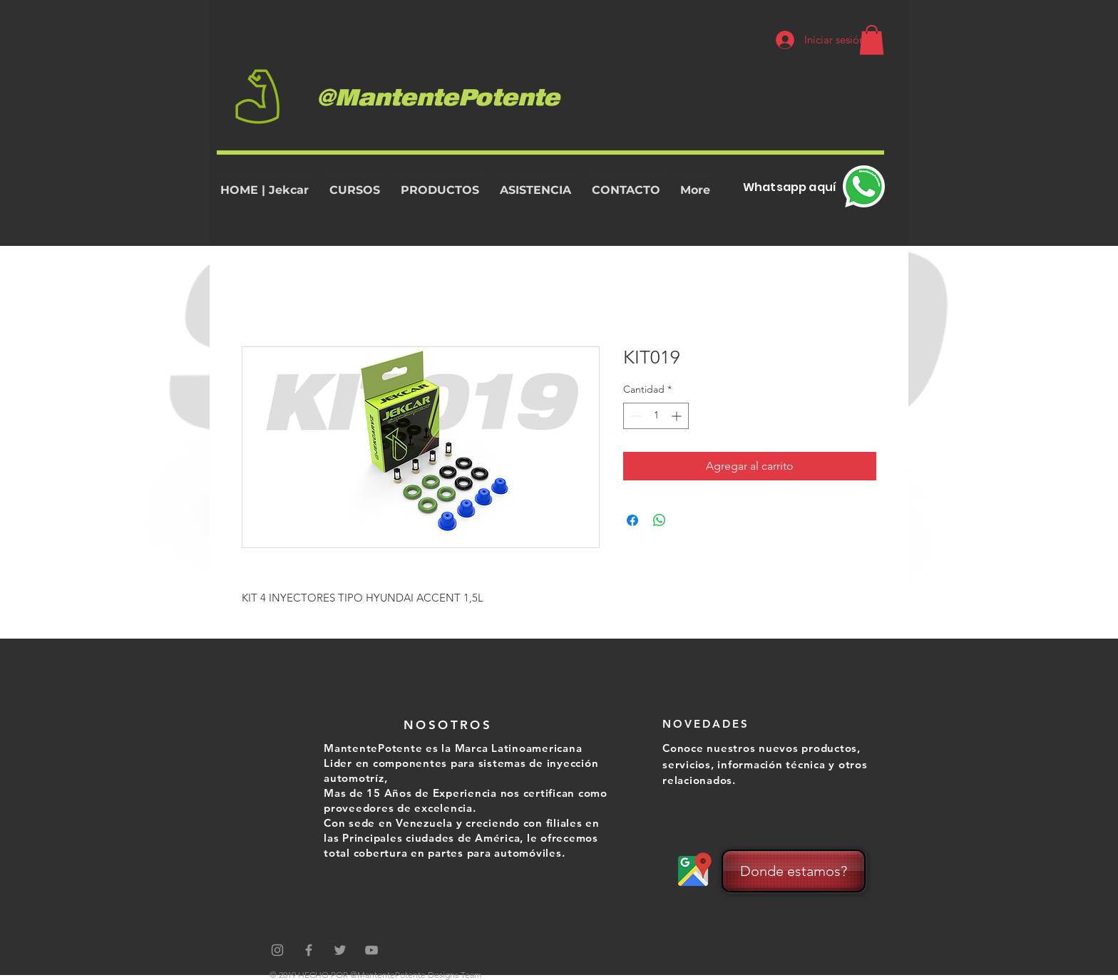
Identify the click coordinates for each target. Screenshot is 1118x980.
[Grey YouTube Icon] (371, 950)
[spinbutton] (656, 415)
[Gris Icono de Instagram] (277, 950)
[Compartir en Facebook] (632, 520)
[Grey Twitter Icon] (340, 950)
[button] (871, 40)
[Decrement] (634, 415)
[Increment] (678, 415)
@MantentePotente (438, 95)
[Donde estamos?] (794, 871)
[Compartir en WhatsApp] (659, 520)
